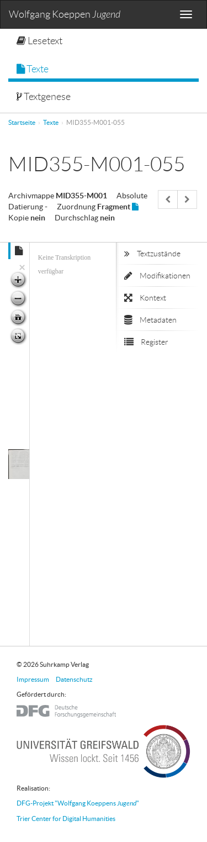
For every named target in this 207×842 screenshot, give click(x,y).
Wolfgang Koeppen (64, 14)
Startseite (21, 122)
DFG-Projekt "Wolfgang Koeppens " (78, 803)
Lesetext (39, 40)
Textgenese (44, 96)
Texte (33, 69)
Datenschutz (74, 679)
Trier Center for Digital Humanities (66, 818)
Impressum (33, 679)
